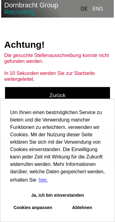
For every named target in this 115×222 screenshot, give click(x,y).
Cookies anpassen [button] (32, 207)
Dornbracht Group (31, 8)
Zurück (58, 95)
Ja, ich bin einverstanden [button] (57, 195)
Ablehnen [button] (82, 207)
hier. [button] (43, 180)
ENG (98, 8)
